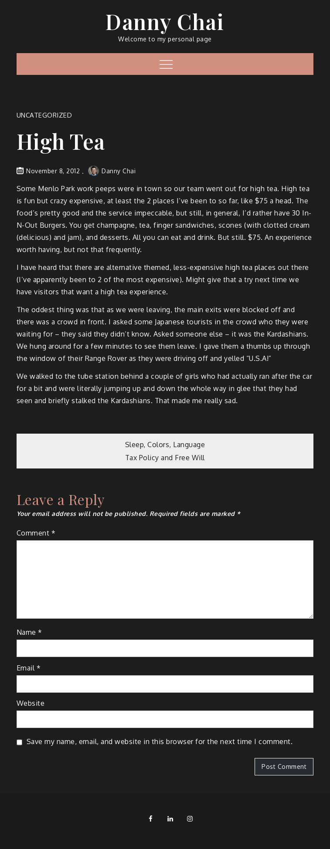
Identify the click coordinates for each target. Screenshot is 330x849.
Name (29, 632)
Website (31, 703)
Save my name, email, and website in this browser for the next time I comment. (160, 741)
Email (29, 668)
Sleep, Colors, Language (165, 444)
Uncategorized (44, 115)
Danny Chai (164, 21)
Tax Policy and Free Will (165, 457)
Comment (36, 533)
